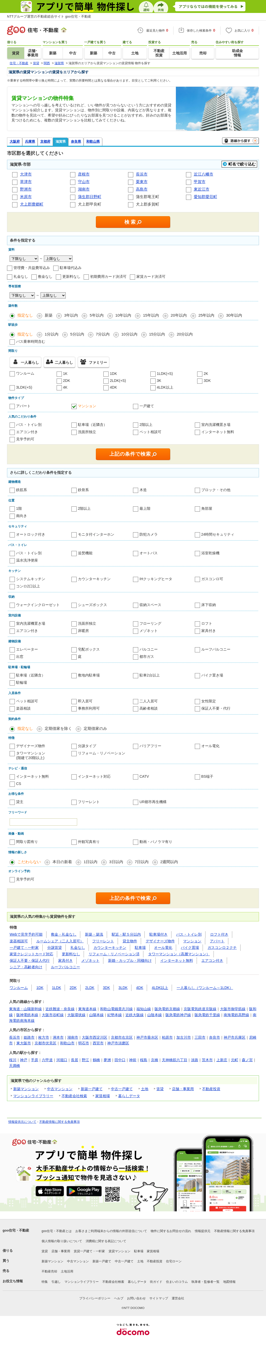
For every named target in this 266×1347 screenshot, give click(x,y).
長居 (74, 1060)
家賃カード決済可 (150, 276)
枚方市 (43, 1037)
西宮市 (98, 1043)
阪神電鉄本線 (27, 1015)
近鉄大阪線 (134, 1015)
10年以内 (123, 315)
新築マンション (26, 1089)
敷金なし (45, 276)
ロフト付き (219, 934)
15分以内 (157, 334)
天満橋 (14, 1066)
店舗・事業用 (183, 1089)
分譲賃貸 (54, 947)
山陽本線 (96, 1015)
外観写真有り (89, 842)
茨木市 (207, 1060)
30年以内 (234, 315)
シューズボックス (92, 605)
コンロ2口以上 (28, 586)
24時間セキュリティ (218, 534)
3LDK (123, 988)
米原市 (26, 196)
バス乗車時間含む (30, 341)
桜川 (12, 1060)
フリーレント (89, 802)
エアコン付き (27, 432)
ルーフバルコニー (215, 649)
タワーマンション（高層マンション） (179, 954)
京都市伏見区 (45, 1043)
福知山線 (143, 1009)
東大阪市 (23, 1043)
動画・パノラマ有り (155, 842)
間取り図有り (27, 842)
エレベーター (27, 649)
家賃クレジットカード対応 (31, 954)
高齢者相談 (148, 708)
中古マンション (59, 1089)
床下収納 (208, 605)
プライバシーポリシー (94, 1298)
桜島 (143, 1060)
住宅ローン (174, 1261)
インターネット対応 (94, 776)
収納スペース (150, 605)
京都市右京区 (122, 1037)
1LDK (56, 988)
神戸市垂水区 (147, 1037)
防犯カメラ (148, 534)
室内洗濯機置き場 (215, 425)
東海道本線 (87, 1009)
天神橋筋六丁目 (174, 1060)
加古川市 (183, 1037)
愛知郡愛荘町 (205, 196)
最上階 (144, 508)
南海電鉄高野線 (236, 1015)
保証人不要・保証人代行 (30, 960)
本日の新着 (62, 862)
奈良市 (214, 1037)
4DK (113, 387)
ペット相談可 (150, 432)
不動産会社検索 (74, 1096)
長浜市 (142, 174)
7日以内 (142, 862)
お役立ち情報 (13, 1281)
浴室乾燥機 (210, 553)
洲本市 (58, 1037)
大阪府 (15, 141)
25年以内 (206, 315)
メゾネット (148, 631)
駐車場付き (158, 934)
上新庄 (221, 1060)
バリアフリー (150, 746)
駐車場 (140, 947)
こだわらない (29, 862)
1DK (113, 374)
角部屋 (206, 508)
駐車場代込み (71, 268)
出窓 (19, 656)
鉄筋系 (21, 490)
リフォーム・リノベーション (101, 753)
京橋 (154, 1060)
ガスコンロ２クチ (222, 947)
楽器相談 (23, 708)
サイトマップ (158, 1298)
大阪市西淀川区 (94, 1037)
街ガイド (156, 1282)
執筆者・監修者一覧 (205, 1282)
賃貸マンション (119, 1251)
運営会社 (178, 1298)
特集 (45, 1282)
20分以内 (185, 334)
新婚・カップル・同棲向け (130, 960)
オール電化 (210, 746)
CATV (144, 776)
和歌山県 (93, 141)
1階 (19, 508)
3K (159, 380)
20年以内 (179, 315)
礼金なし (21, 276)
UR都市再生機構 (153, 802)
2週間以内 (169, 862)
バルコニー (148, 649)
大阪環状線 (76, 1015)
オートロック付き (30, 534)
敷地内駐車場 (89, 675)
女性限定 (208, 701)
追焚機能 (85, 553)
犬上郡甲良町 (90, 204)
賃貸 (160, 1089)
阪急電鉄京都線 (167, 1009)
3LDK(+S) (24, 387)
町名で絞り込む (242, 164)
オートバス (148, 553)
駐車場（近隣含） (92, 425)
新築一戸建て (92, 1089)
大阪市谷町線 (53, 1015)
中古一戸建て (122, 1089)
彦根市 (84, 174)
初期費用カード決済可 (108, 276)
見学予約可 (25, 439)
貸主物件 (130, 941)
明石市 (83, 1043)
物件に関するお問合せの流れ (171, 1231)
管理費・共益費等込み (32, 268)
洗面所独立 (87, 432)
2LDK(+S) (118, 380)
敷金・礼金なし (63, 934)
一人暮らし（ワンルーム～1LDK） (205, 988)
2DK (66, 380)
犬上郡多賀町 (148, 204)
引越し (56, 1282)
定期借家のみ (95, 728)
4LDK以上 (165, 387)
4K (65, 387)
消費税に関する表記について (106, 1241)
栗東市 (142, 181)
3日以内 (116, 862)
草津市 (26, 181)
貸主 (19, 802)
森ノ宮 (247, 1060)
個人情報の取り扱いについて (62, 1241)
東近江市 (201, 189)
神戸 (23, 1060)
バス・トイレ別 (29, 425)
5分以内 (77, 334)
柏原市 (167, 1037)
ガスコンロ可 (212, 579)
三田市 (200, 1037)
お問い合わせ (136, 1298)
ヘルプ (118, 1298)
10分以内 (129, 334)
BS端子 (207, 776)
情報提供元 (202, 1231)
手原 (34, 1060)
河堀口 (61, 1060)
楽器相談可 (19, 941)
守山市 (84, 181)
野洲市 (26, 189)
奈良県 (76, 141)
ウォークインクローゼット (38, 605)
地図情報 (229, 1282)
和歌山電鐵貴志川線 (116, 1009)
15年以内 (151, 315)
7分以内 (103, 334)
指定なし (25, 315)
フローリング (150, 623)
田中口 (120, 1060)
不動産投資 (211, 1089)
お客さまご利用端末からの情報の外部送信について (111, 1231)
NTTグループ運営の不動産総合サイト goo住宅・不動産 (49, 16)
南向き (21, 516)
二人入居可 (148, 701)
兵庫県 (30, 141)
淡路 (194, 1060)
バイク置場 (190, 947)
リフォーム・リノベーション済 (114, 954)
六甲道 (47, 1060)
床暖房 (83, 631)
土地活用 (67, 1271)
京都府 (45, 141)
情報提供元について (22, 1122)
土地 (144, 1089)
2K (206, 374)
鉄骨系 (83, 490)
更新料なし (71, 276)
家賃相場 (102, 1096)
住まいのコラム (177, 1282)
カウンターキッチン (94, 579)
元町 (234, 1060)
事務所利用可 (89, 708)
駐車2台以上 (149, 675)
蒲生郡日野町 (89, 196)
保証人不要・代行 (215, 708)
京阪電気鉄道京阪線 (200, 1009)
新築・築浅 (94, 934)
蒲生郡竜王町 (148, 196)
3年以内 (71, 315)
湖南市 (84, 189)
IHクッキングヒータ (155, 579)
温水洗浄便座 (27, 560)
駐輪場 (21, 682)
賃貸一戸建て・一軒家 (89, 1251)
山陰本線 (154, 1015)
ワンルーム (25, 373)
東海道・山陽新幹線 (25, 1009)
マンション (87, 406)
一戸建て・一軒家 (24, 947)
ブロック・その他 (215, 490)
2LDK (89, 988)
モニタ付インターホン (96, 534)
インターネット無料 (217, 432)
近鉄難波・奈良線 (60, 1009)
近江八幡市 (203, 174)
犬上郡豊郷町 (31, 204)
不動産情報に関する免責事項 (59, 1122)
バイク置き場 (212, 675)
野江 (85, 1060)
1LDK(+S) (165, 374)
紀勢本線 (114, 1015)
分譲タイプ (87, 746)
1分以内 (51, 334)
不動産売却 (49, 1271)
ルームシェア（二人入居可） (60, 941)
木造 (143, 490)
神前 (132, 1060)
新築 (48, 315)
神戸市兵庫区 (234, 1037)
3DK (207, 380)
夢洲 (107, 1060)
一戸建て (146, 406)
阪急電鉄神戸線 (178, 1015)
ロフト (206, 623)
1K (65, 374)
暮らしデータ (129, 1096)
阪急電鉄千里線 (207, 1015)
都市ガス (146, 656)
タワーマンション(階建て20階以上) (30, 755)
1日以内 (90, 862)
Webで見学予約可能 (26, 934)
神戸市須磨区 (118, 1043)
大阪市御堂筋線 (232, 1009)
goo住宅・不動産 (16, 1230)
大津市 (26, 174)
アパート (23, 406)
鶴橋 (96, 1060)
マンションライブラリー (33, 1096)
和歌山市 (67, 1043)
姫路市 (29, 1037)
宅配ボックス (89, 649)
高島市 (142, 189)
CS (18, 784)
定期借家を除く (58, 728)
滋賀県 (61, 141)
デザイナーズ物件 (30, 746)
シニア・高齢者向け (26, 967)
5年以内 (96, 315)
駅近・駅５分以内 (126, 934)
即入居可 (85, 701)
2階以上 (145, 425)
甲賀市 (199, 181)
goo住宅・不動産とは (57, 1231)
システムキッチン (30, 579)
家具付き (208, 631)
